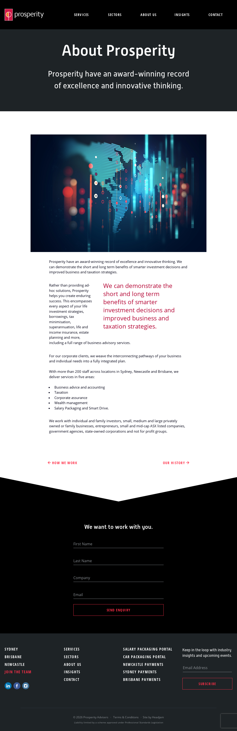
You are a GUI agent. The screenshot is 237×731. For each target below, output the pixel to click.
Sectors (115, 14)
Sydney (11, 649)
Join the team (18, 671)
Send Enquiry (119, 610)
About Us (72, 664)
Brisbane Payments (142, 679)
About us (148, 14)
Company (81, 578)
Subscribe (207, 683)
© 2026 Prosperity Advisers (91, 717)
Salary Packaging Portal (147, 649)
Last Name (82, 561)
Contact (216, 14)
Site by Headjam (153, 717)
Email (78, 595)
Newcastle (15, 664)
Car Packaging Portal (144, 656)
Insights (182, 14)
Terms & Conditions (125, 717)
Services (81, 14)
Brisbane (13, 656)
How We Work (65, 463)
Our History (174, 463)
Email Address (195, 668)
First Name (82, 544)
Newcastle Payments (143, 664)
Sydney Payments (140, 671)
